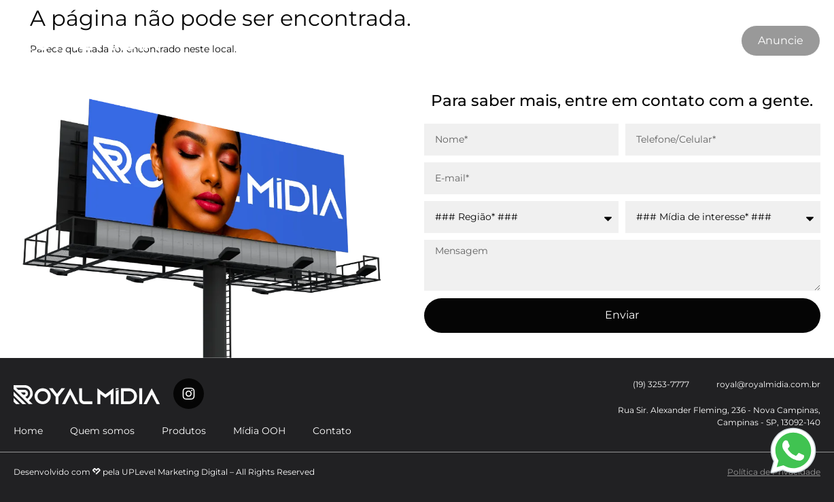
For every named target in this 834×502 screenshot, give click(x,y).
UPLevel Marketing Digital (175, 472)
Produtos (343, 41)
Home (28, 431)
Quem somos (261, 41)
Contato (491, 41)
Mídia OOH (418, 41)
